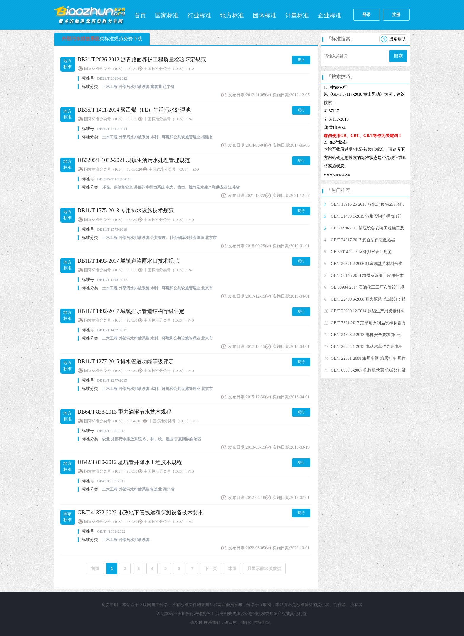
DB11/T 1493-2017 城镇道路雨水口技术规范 (128, 261)
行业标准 (199, 15)
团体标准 (264, 15)
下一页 (210, 568)
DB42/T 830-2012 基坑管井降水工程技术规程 (130, 462)
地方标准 (232, 15)
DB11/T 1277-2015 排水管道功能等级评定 (126, 361)
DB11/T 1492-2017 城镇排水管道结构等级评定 (131, 311)
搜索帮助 (397, 39)
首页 (140, 15)
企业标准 (329, 15)
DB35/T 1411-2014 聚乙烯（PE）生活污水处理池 (134, 110)
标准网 (89, 15)
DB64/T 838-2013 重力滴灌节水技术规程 (124, 412)
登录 (366, 14)
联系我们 (212, 622)
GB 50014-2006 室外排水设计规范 (361, 252)
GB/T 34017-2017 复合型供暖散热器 (363, 240)
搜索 (398, 55)
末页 (232, 568)
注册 (396, 14)
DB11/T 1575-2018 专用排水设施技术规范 (126, 210)
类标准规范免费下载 (102, 38)
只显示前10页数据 (264, 568)
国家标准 (167, 15)
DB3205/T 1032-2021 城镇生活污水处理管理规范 (134, 160)
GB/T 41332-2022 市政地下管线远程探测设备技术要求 (140, 512)
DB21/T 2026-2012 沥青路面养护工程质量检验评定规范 (142, 59)
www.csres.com (337, 174)
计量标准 (297, 15)
